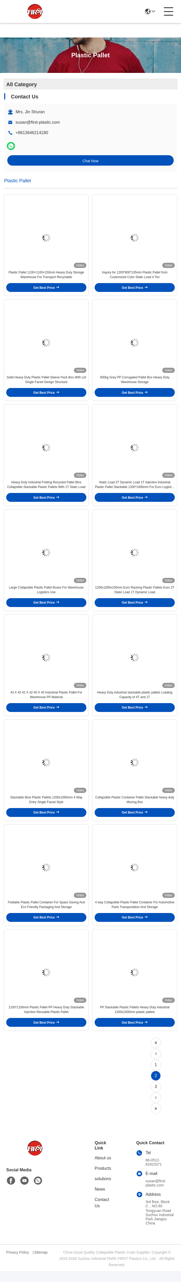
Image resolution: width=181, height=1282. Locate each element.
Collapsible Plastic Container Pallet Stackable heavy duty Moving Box (134, 808)
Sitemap (40, 1263)
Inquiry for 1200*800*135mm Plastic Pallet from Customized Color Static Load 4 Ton (134, 276)
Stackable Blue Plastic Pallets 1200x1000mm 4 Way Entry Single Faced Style (46, 808)
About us (103, 1169)
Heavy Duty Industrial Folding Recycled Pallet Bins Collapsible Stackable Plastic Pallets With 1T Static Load (46, 489)
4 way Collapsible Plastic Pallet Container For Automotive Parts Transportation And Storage (134, 914)
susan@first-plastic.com (38, 122)
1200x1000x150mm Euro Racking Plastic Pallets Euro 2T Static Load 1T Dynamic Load (134, 595)
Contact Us (102, 1213)
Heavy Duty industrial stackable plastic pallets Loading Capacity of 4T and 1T (134, 701)
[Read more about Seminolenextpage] (155, 1054)
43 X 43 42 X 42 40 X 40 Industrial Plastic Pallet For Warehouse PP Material (46, 701)
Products (103, 1179)
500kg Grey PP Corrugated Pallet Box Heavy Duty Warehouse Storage (134, 382)
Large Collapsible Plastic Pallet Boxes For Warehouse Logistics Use (46, 595)
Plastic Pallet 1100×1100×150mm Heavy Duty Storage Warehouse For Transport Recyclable (46, 276)
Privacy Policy (17, 1263)
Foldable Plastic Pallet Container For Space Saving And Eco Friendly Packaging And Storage (46, 914)
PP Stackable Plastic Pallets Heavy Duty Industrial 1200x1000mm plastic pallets (134, 1020)
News (100, 1200)
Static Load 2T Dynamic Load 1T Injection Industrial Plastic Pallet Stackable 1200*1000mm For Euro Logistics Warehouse (134, 489)
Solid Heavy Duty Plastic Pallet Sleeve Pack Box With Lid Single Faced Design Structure (46, 382)
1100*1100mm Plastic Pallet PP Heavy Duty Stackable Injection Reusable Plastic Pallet (46, 1020)
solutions (103, 1189)
